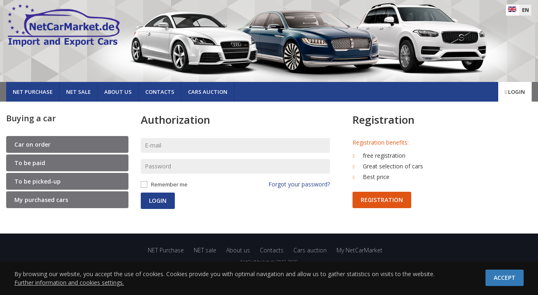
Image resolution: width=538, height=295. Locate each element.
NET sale (78, 91)
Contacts (159, 91)
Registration (382, 200)
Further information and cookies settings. (69, 282)
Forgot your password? (299, 184)
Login (515, 91)
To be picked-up (37, 181)
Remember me (169, 184)
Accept (504, 277)
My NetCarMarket (359, 250)
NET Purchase (33, 91)
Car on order (32, 144)
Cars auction (207, 91)
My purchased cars (41, 200)
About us (118, 91)
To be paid (29, 163)
